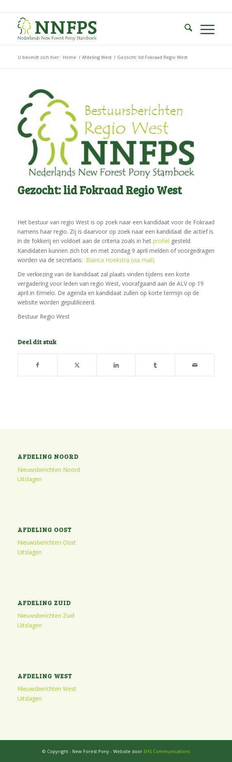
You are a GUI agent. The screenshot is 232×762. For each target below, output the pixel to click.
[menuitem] (184, 29)
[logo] (96, 29)
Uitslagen (29, 479)
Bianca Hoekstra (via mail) (120, 260)
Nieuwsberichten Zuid (45, 615)
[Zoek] (184, 29)
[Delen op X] (77, 365)
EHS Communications (167, 751)
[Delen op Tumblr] (155, 365)
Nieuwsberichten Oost (46, 542)
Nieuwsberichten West (46, 689)
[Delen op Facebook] (37, 365)
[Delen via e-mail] (194, 365)
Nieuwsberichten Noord (48, 469)
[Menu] (203, 29)
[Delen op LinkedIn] (116, 365)
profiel (161, 241)
